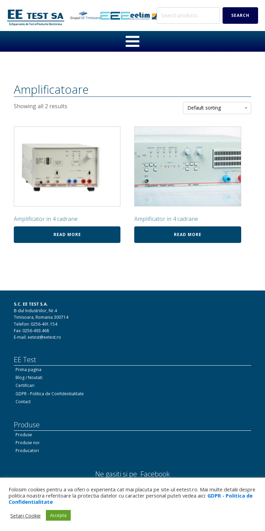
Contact (23, 402)
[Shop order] (217, 108)
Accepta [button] (58, 515)
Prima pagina (28, 369)
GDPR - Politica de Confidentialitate (50, 394)
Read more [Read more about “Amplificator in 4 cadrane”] (67, 234)
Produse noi (27, 443)
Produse (24, 435)
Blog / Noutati (29, 377)
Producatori (27, 450)
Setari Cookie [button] (25, 515)
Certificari (25, 385)
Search (240, 15)
